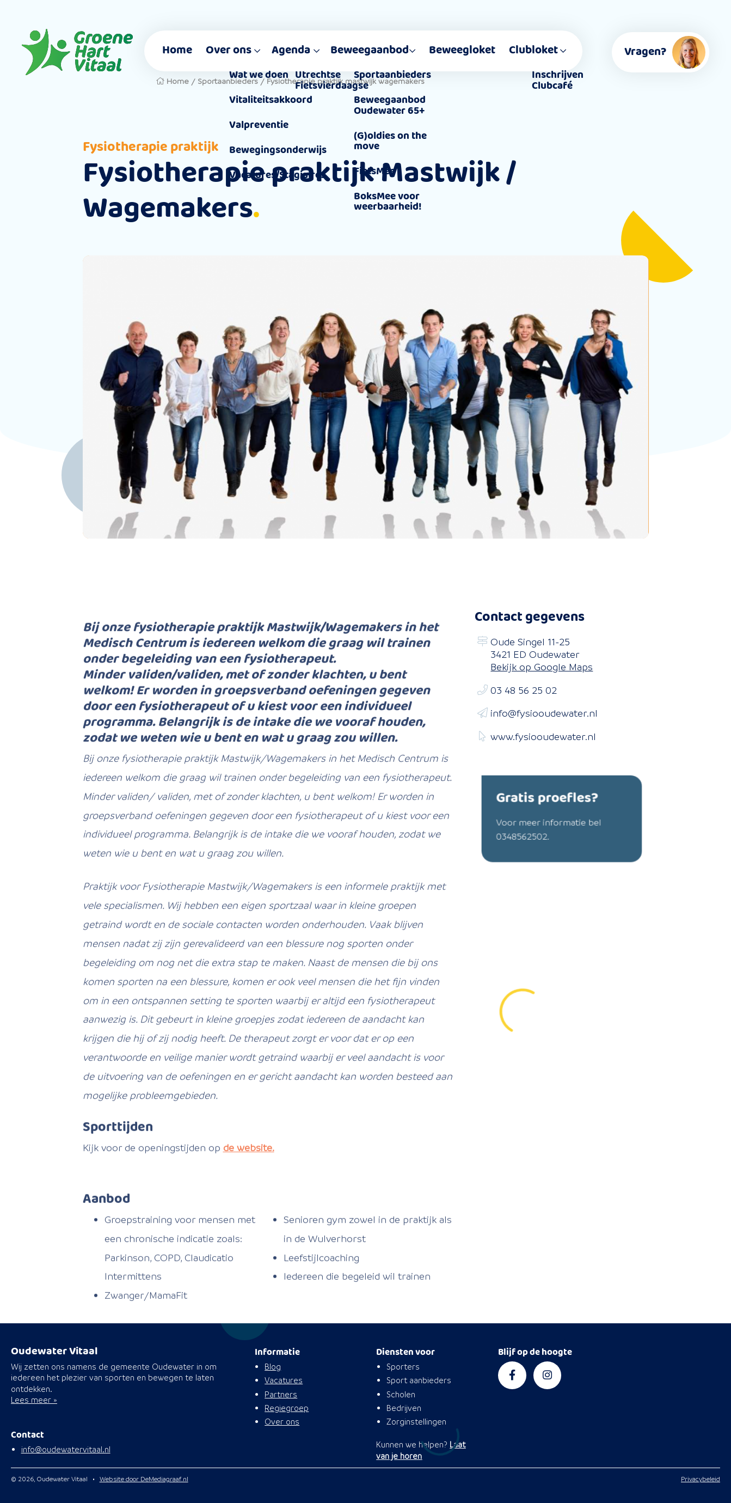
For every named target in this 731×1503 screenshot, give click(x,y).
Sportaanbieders (228, 81)
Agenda (291, 50)
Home (177, 50)
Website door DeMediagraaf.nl (144, 1479)
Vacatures (284, 1380)
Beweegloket (462, 50)
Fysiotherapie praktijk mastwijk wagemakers (346, 81)
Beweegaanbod (369, 50)
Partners (281, 1394)
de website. (248, 1177)
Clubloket (533, 50)
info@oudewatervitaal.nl (65, 1449)
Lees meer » (34, 1400)
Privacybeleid (700, 1479)
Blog (273, 1366)
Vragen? (666, 52)
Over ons (228, 50)
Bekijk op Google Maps (541, 667)
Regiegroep (287, 1408)
